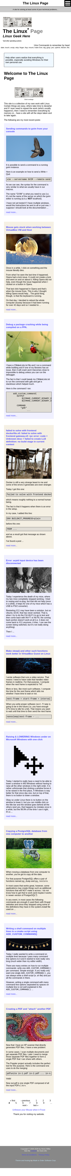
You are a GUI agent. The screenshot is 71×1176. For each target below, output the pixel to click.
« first (12, 1108)
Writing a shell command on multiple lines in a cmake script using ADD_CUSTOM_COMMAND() (26, 939)
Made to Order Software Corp (44, 1168)
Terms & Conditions (29, 1163)
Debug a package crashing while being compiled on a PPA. (27, 326)
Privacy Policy (44, 1163)
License (34, 1159)
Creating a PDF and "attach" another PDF (28, 1016)
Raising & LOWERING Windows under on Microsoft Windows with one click (28, 745)
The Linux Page (35, 3)
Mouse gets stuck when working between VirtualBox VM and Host (28, 229)
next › (25, 1113)
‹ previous (25, 1108)
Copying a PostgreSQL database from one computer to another (26, 840)
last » (35, 1113)
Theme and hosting (22, 1168)
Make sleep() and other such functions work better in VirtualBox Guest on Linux (28, 658)
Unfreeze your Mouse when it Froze (28, 1118)
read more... (11, 213)
